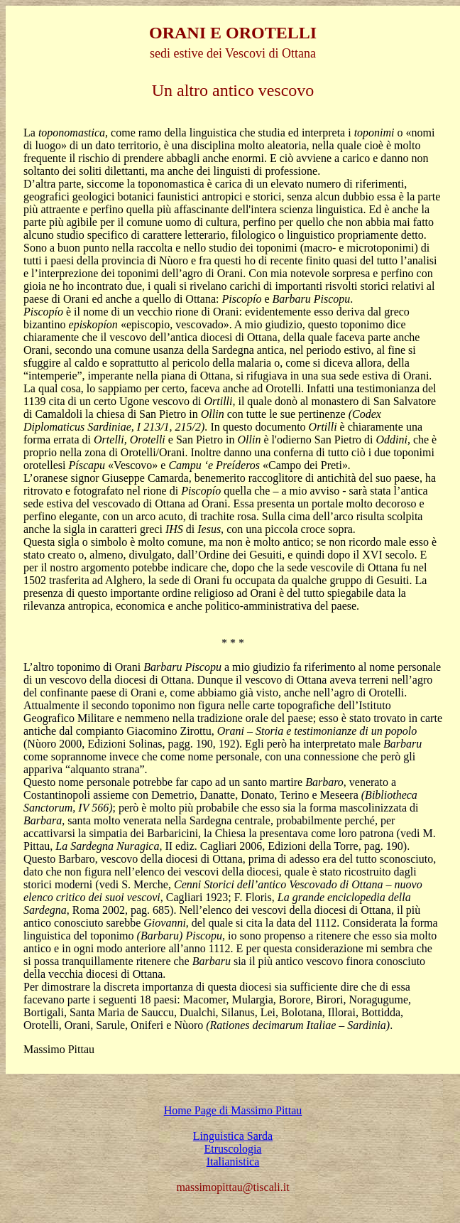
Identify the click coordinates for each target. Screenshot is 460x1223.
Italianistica (233, 1161)
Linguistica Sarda (233, 1136)
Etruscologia (233, 1149)
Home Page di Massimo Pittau (233, 1110)
